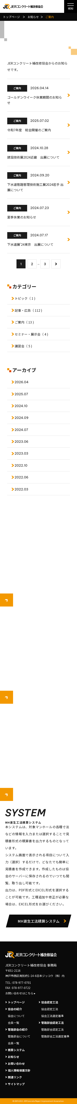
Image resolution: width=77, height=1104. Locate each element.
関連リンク (15, 1077)
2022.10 (21, 465)
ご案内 (24, 322)
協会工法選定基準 (52, 1016)
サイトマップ (16, 1084)
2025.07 (21, 394)
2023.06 (21, 442)
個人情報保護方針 (19, 1070)
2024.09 (22, 418)
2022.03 (21, 489)
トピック (25, 298)
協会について (16, 1016)
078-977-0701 (21, 983)
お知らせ (13, 1057)
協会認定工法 (49, 1009)
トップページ (16, 1002)
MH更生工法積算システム (39, 921)
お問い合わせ (16, 1064)
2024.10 (21, 406)
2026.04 (22, 382)
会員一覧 (13, 1023)
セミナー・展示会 (31, 334)
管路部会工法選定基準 (54, 1036)
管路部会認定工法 (52, 1029)
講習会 (23, 346)
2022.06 (21, 477)
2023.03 (21, 453)
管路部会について (19, 1036)
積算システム (16, 1050)
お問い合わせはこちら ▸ (20, 993)
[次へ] (56, 263)
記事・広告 (28, 310)
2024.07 (21, 430)
